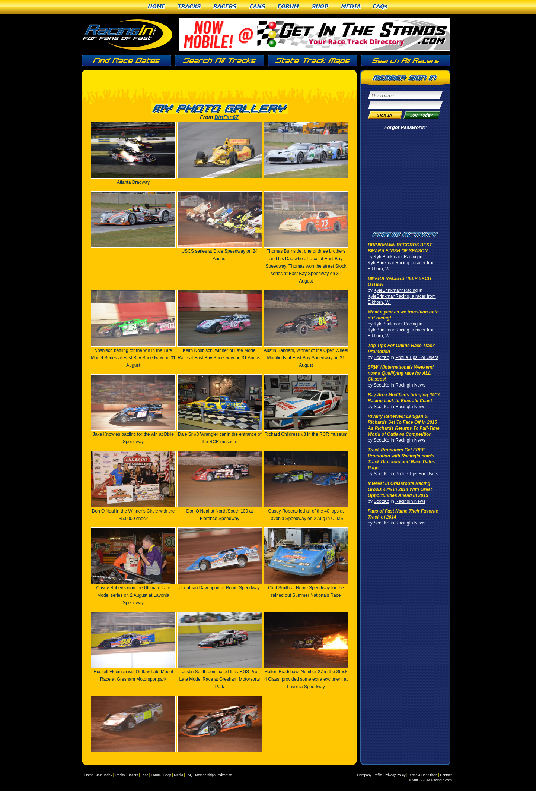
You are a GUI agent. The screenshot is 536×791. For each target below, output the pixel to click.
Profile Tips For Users (416, 357)
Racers (225, 7)
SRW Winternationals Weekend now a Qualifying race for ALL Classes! (401, 373)
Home (156, 7)
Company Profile (369, 775)
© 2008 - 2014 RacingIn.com (430, 780)
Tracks (189, 7)
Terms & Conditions (422, 775)
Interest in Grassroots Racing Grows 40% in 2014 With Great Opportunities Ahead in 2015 (400, 489)
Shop (320, 7)
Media (351, 7)
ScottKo (381, 357)
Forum (289, 7)
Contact (446, 775)
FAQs (380, 7)
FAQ (189, 775)
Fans (257, 7)
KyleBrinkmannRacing (396, 256)
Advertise (225, 775)
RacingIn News (410, 385)
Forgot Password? (405, 127)
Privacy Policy (395, 775)
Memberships (205, 775)
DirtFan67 (226, 117)
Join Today (104, 775)
